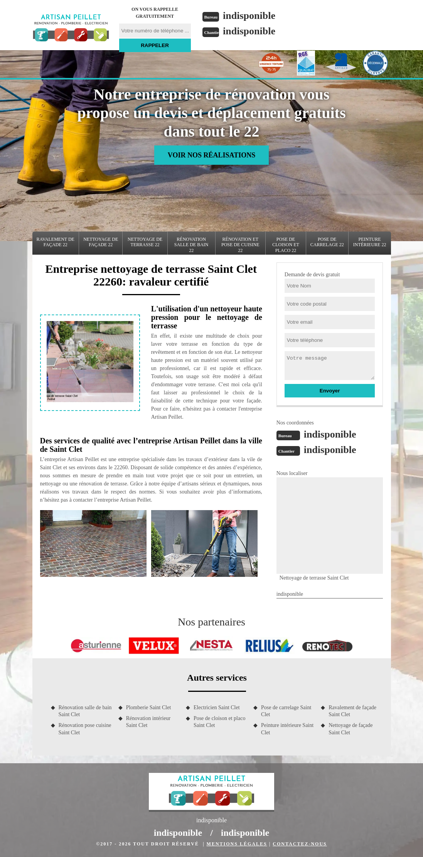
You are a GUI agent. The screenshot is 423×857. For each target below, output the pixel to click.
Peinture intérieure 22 (369, 242)
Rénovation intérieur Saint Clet (148, 721)
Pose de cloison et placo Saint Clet (220, 721)
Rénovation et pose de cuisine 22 (240, 245)
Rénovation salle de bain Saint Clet (85, 711)
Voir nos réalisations (211, 155)
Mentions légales (237, 844)
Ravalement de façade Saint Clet (352, 711)
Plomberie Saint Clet (148, 707)
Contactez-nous (300, 844)
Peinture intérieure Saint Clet (287, 728)
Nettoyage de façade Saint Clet (350, 728)
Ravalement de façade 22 (55, 242)
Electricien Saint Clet (217, 707)
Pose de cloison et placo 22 (285, 245)
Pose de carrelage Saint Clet (286, 711)
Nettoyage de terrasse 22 (145, 242)
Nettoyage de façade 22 (100, 242)
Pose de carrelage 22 (327, 242)
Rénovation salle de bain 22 (191, 245)
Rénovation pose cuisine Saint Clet (85, 728)
